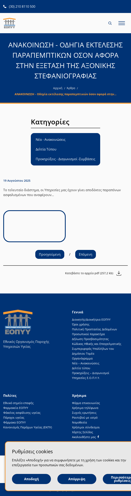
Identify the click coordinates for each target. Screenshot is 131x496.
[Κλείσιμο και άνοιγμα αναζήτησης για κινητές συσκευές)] (110, 23)
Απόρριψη (76, 479)
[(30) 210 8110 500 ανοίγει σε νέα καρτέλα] (19, 6)
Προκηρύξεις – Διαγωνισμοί (90, 373)
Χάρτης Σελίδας (82, 432)
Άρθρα (71, 88)
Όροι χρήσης (80, 324)
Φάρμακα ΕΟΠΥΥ (14, 422)
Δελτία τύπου (81, 368)
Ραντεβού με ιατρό (85, 417)
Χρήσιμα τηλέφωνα (85, 408)
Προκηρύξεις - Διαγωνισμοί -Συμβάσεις (65, 159)
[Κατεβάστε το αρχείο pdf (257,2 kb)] (93, 273)
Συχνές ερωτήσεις (84, 413)
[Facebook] (85, 437)
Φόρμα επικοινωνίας (86, 403)
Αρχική (57, 88)
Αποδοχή (31, 479)
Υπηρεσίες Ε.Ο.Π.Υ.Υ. (86, 378)
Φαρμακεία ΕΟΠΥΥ (15, 408)
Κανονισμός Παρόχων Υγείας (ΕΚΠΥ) (27, 427)
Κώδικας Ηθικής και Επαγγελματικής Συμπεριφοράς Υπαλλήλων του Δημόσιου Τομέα (96, 348)
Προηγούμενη (50, 254)
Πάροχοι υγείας (13, 417)
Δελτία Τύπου (46, 149)
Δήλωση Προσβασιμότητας (90, 339)
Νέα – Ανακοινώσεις (85, 363)
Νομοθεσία (79, 422)
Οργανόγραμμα (82, 358)
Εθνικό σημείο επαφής (18, 403)
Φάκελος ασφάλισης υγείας (22, 413)
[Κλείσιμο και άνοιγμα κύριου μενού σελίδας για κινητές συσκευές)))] (122, 23)
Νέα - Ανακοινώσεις (51, 139)
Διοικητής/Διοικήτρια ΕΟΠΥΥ (91, 319)
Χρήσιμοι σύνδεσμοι (86, 427)
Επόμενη (85, 254)
